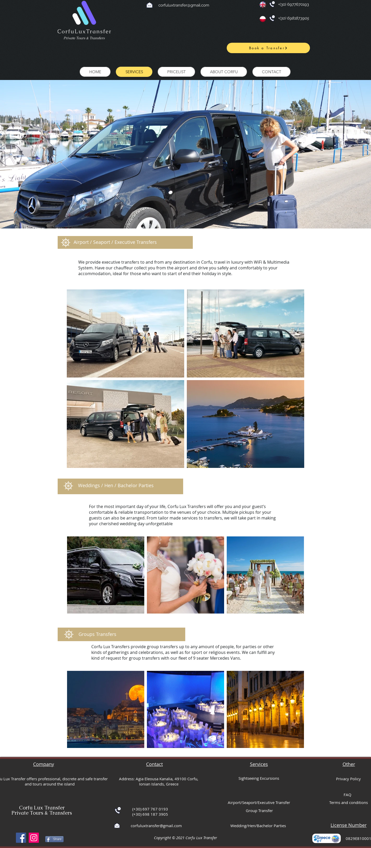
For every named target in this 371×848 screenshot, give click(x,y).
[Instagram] (34, 838)
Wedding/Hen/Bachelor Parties (258, 825)
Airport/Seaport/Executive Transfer (259, 802)
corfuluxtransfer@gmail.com (183, 5)
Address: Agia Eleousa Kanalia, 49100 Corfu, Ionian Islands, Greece (158, 781)
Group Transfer (259, 810)
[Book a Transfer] (268, 48)
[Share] (54, 839)
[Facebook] (21, 838)
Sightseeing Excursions (258, 778)
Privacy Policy (348, 778)
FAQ (347, 794)
